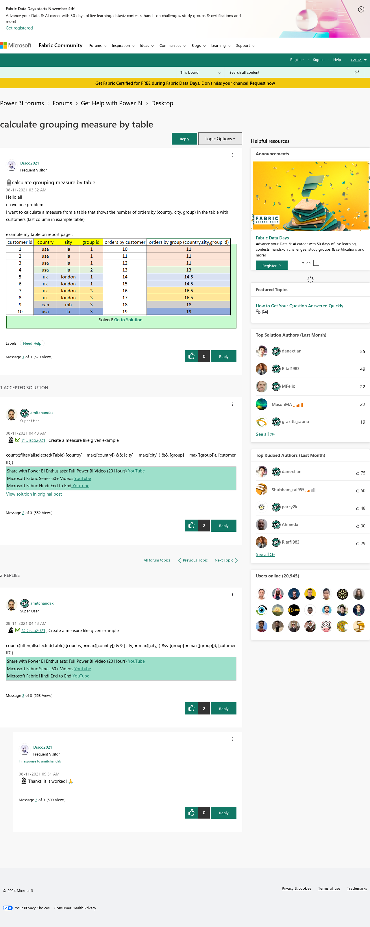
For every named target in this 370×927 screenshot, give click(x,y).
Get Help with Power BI (112, 103)
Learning (218, 45)
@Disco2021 (33, 440)
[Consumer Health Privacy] (75, 908)
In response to (40, 761)
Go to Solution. (129, 319)
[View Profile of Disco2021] (29, 163)
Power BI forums (22, 103)
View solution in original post (34, 494)
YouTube (136, 471)
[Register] (272, 266)
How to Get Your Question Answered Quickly (299, 306)
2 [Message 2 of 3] (23, 512)
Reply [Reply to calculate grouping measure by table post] (224, 356)
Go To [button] (356, 59)
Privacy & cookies (296, 888)
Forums (95, 45)
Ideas (144, 45)
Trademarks (357, 888)
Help (337, 59)
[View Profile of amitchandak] (41, 412)
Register (297, 59)
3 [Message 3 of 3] (36, 799)
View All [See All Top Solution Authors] (265, 434)
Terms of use (329, 888)
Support (243, 45)
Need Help (32, 343)
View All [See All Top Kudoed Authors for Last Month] (265, 554)
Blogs (196, 45)
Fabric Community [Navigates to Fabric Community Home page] (60, 45)
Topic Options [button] (218, 138)
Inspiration (121, 45)
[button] (184, 139)
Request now (262, 83)
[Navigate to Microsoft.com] (15, 45)
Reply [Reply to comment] (224, 525)
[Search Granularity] (201, 72)
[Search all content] (294, 72)
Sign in (318, 59)
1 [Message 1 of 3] (23, 356)
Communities (170, 45)
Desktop (162, 103)
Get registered (19, 28)
